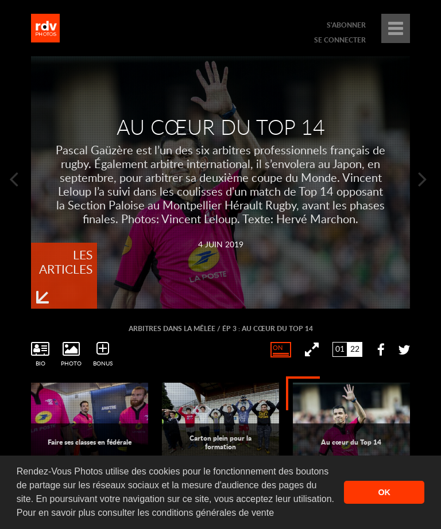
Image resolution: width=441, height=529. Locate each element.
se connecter (340, 40)
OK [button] (384, 492)
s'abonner (346, 25)
